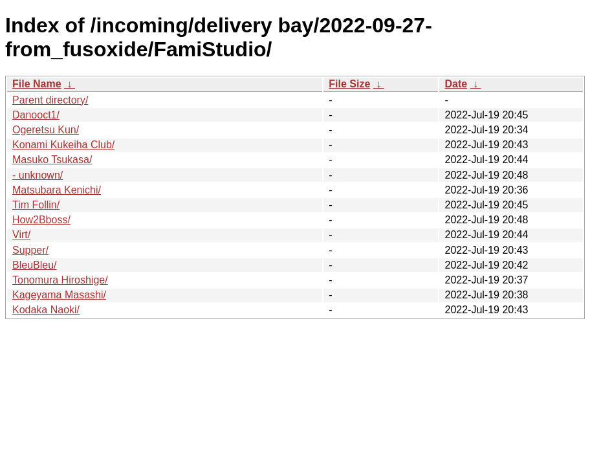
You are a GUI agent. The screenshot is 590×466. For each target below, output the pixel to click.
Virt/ (21, 234)
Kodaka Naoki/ (46, 309)
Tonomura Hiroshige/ (60, 279)
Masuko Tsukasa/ (52, 159)
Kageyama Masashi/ (59, 294)
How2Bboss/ (41, 219)
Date (455, 83)
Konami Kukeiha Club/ (63, 144)
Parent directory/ (50, 99)
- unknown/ (37, 175)
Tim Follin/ (36, 204)
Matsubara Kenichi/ (56, 189)
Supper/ (30, 250)
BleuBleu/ (34, 265)
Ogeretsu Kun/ (45, 129)
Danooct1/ (36, 114)
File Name (36, 83)
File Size (349, 83)
